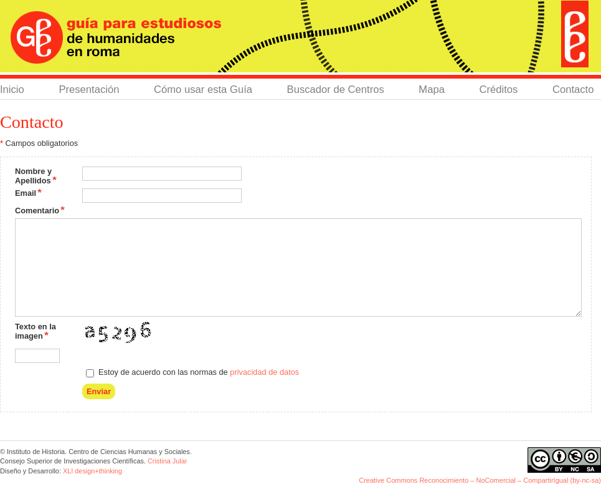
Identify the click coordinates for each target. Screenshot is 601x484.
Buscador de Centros (335, 89)
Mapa (432, 89)
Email (25, 193)
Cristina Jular (167, 461)
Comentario (37, 210)
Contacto (573, 89)
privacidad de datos (264, 372)
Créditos (498, 89)
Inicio (12, 89)
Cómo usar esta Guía (203, 89)
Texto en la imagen (35, 331)
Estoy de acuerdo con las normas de (198, 372)
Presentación (89, 89)
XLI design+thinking (92, 471)
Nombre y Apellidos (33, 176)
